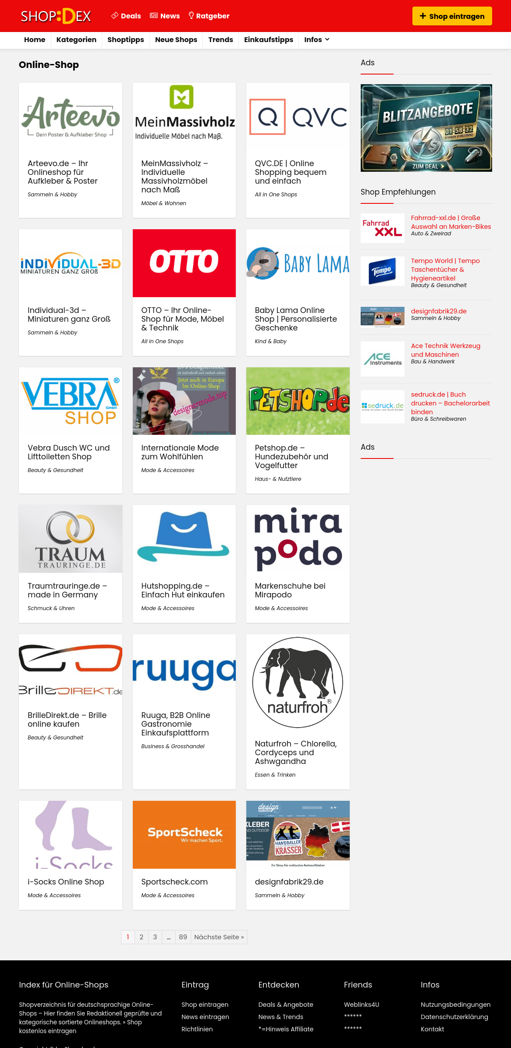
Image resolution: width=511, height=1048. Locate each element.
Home (35, 40)
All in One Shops (276, 194)
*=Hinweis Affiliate (286, 1029)
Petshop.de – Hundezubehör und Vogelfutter (292, 457)
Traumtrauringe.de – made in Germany (67, 590)
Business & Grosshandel (173, 746)
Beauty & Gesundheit (55, 470)
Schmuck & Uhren (51, 608)
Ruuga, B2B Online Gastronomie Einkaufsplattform (176, 724)
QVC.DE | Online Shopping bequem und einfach (291, 172)
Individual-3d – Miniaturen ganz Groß (69, 314)
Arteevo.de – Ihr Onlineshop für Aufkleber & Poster (62, 172)
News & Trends (281, 1016)
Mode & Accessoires (168, 470)
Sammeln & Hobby (52, 194)
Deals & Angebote (286, 1004)
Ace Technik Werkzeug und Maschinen (445, 350)
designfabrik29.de (289, 882)
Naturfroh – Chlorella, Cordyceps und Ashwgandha (296, 753)
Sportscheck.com (175, 882)
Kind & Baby (271, 341)
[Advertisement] (426, 506)
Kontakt (432, 1029)
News (165, 16)
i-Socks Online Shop (66, 882)
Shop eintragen (452, 16)
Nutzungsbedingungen (455, 1004)
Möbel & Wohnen (164, 203)
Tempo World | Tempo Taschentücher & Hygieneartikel (445, 269)
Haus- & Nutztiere (278, 479)
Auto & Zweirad (431, 233)
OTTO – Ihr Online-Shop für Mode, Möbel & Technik (183, 319)
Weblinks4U (361, 1004)
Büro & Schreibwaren (438, 419)
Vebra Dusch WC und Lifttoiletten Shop (69, 452)
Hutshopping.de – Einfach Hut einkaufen (183, 590)
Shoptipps (125, 40)
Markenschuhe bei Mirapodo (290, 590)
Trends (220, 40)
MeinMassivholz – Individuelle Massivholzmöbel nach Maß (175, 176)
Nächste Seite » (219, 936)
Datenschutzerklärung (454, 1016)
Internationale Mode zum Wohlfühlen (180, 452)
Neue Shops (176, 40)
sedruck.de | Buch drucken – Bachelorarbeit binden (450, 403)
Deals (126, 16)
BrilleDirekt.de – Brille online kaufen (67, 719)
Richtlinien (197, 1029)
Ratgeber (209, 16)
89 (183, 936)
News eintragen (205, 1016)
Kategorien (77, 40)
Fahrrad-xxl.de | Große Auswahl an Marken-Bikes (451, 222)
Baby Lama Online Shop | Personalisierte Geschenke (296, 319)
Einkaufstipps (268, 40)
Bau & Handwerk (432, 361)
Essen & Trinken (275, 774)
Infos (313, 40)
